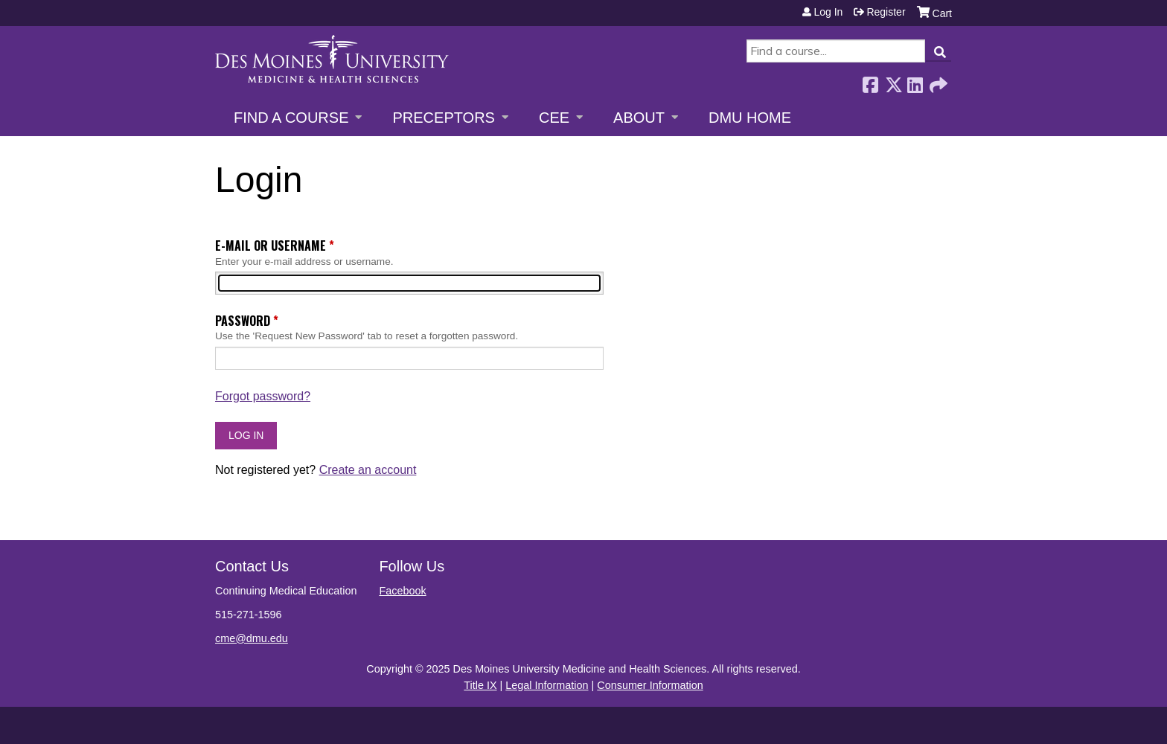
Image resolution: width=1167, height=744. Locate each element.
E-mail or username (270, 245)
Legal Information (546, 685)
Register (885, 12)
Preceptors (443, 117)
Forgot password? (262, 396)
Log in (828, 12)
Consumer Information (650, 685)
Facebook (870, 80)
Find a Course (291, 117)
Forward (937, 80)
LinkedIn (914, 80)
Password (242, 321)
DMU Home (750, 117)
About (639, 117)
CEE (554, 117)
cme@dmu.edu (251, 638)
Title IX (480, 685)
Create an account (368, 470)
